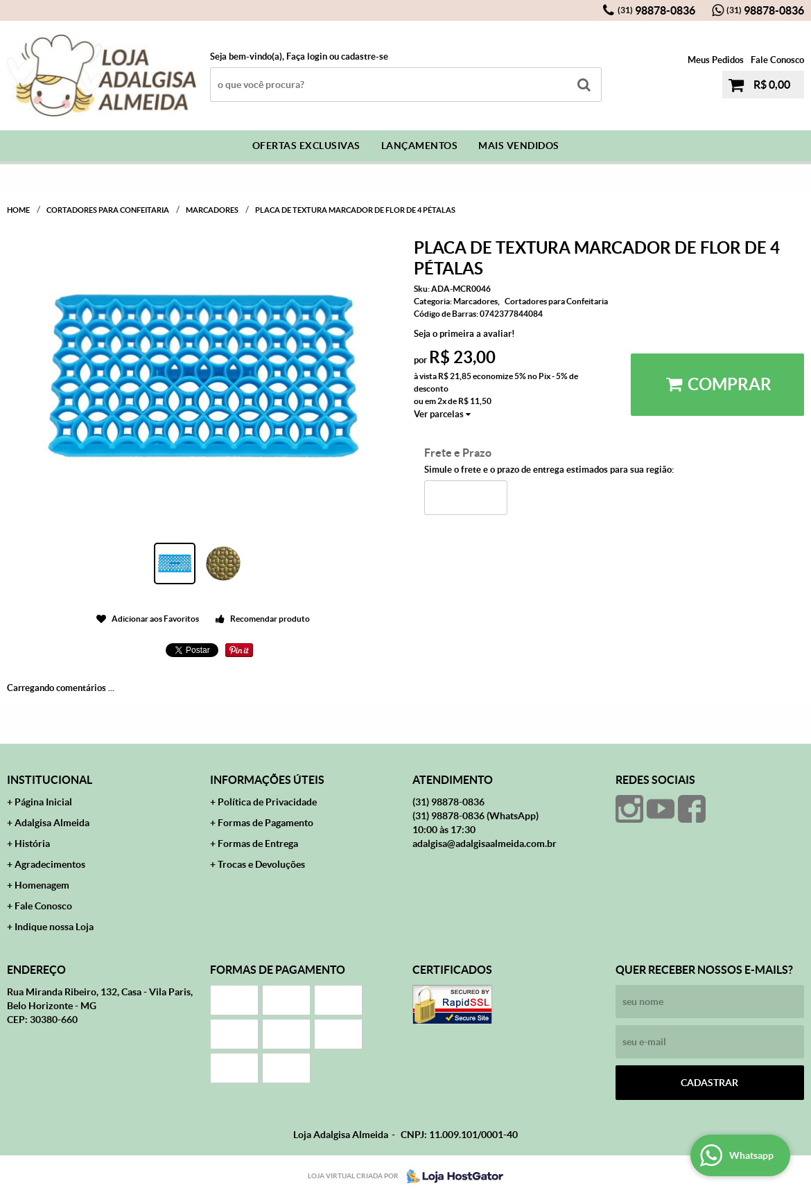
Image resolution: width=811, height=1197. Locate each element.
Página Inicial (43, 801)
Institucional (49, 780)
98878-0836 (656, 10)
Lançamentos (419, 145)
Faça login (306, 56)
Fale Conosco (777, 60)
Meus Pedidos (716, 60)
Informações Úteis (267, 780)
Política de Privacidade (267, 801)
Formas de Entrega (258, 843)
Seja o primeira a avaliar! (464, 334)
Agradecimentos (50, 864)
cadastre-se (364, 56)
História (32, 843)
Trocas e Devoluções (261, 864)
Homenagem (42, 885)
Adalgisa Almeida (52, 822)
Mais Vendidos (518, 145)
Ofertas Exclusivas (306, 145)
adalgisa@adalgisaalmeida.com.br (484, 843)
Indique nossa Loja (54, 926)
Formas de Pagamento (265, 822)
